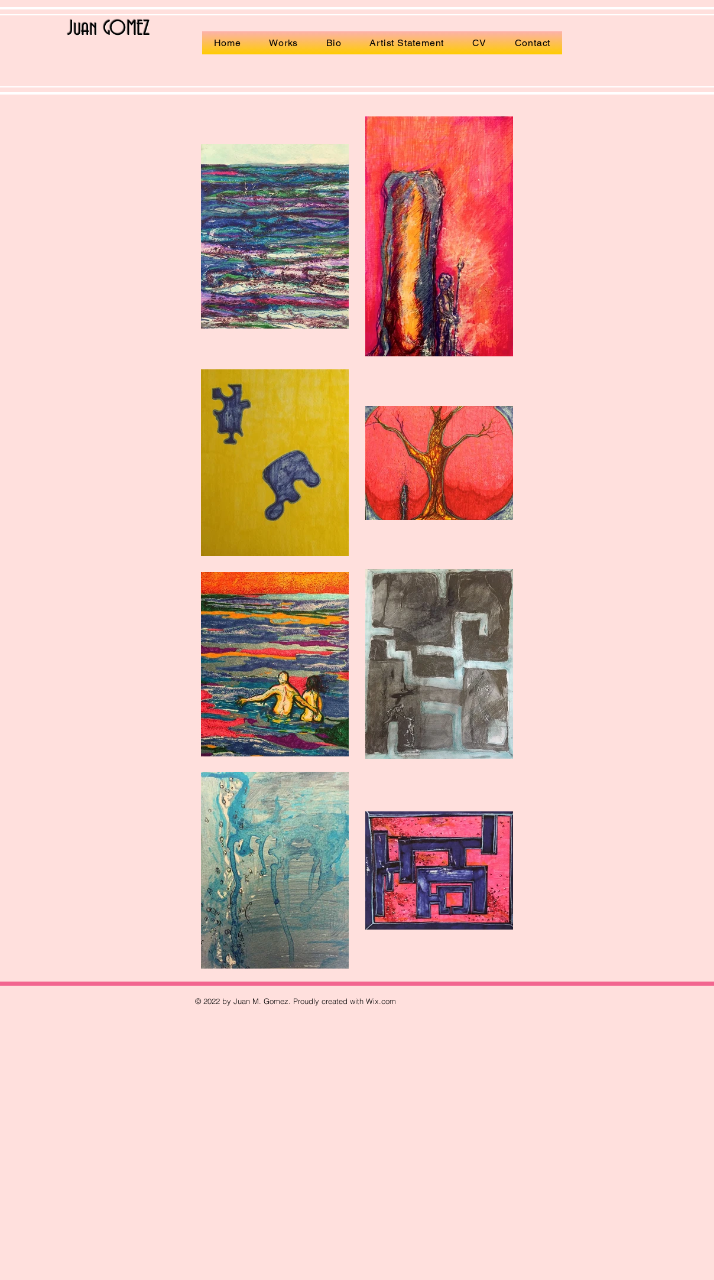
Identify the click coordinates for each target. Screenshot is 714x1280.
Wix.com (381, 1001)
